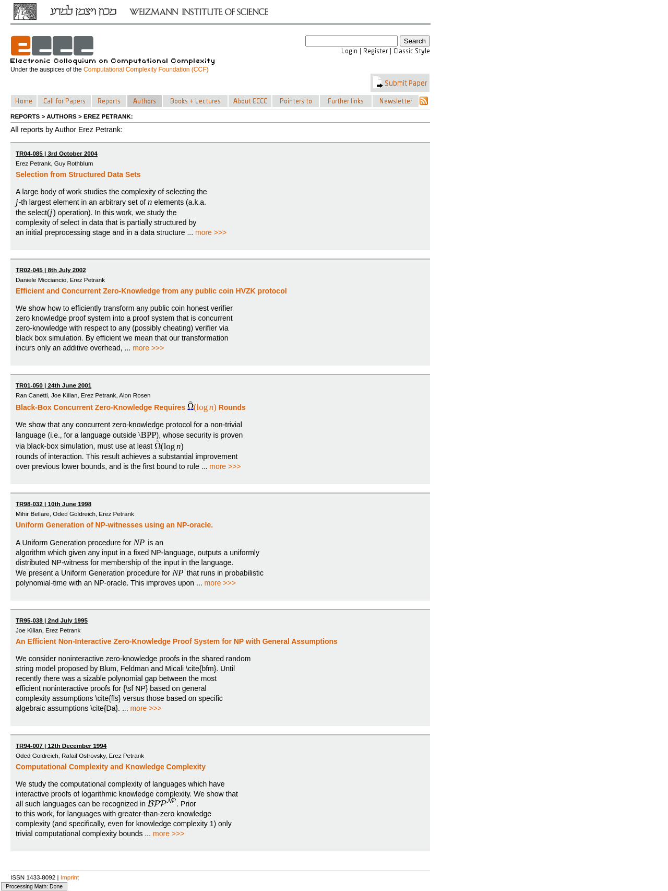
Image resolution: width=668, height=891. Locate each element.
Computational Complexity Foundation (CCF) (146, 69)
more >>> (210, 232)
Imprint (70, 877)
